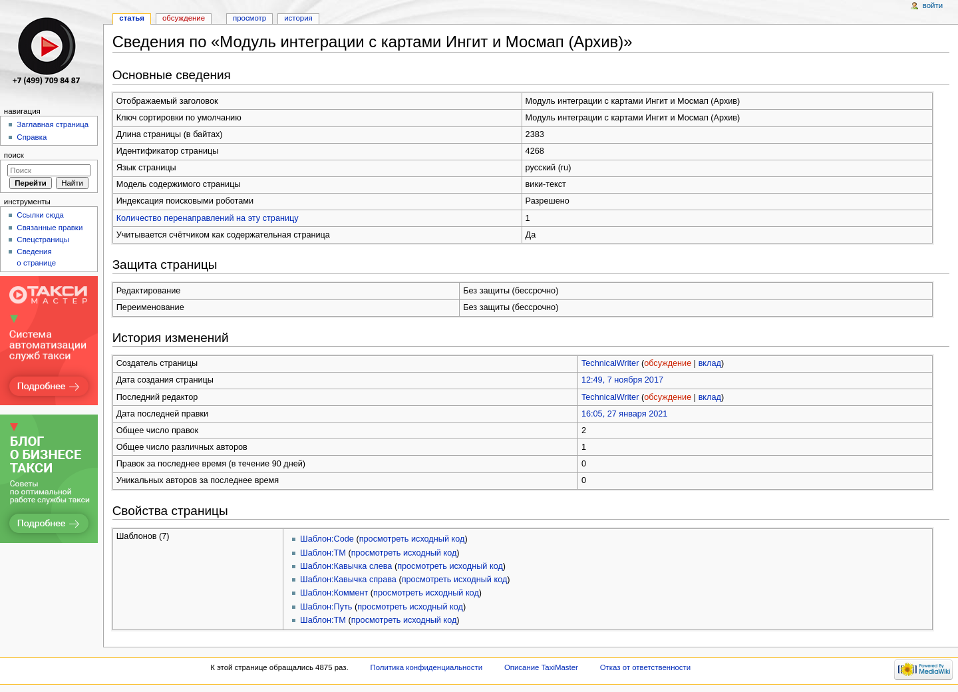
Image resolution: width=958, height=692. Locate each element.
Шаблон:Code (327, 539)
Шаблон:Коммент (334, 593)
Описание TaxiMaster (541, 667)
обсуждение (667, 363)
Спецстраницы (43, 240)
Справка (32, 137)
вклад (710, 363)
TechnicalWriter (610, 363)
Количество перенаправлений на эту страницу (207, 218)
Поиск (14, 155)
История (298, 18)
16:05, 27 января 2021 (624, 414)
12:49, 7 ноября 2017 (622, 380)
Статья (131, 18)
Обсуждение (183, 18)
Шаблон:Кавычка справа (348, 579)
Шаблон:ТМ (323, 620)
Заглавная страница (52, 124)
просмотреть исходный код (412, 539)
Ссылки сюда (40, 215)
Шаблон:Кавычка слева (346, 566)
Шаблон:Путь (326, 606)
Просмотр (249, 18)
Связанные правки (49, 228)
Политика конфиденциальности (427, 667)
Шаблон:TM (323, 553)
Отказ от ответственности (645, 667)
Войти (933, 5)
